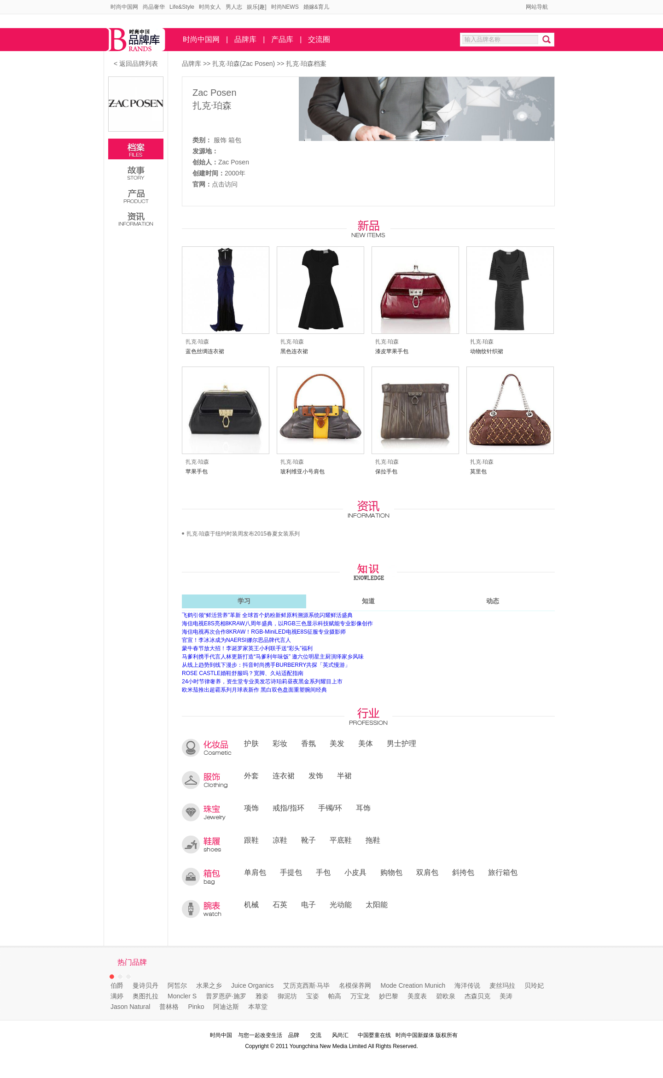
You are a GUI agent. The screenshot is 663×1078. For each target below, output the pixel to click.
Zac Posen (214, 92)
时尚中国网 (124, 7)
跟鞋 (251, 840)
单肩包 (255, 872)
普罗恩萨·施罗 (226, 996)
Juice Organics (252, 985)
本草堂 (258, 1006)
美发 (337, 743)
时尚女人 (210, 7)
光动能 (341, 904)
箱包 (234, 140)
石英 (280, 904)
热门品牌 (132, 962)
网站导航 (537, 7)
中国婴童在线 (374, 1035)
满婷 (116, 996)
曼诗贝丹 (145, 985)
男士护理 (401, 743)
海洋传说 (467, 985)
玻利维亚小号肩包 (302, 471)
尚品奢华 (154, 7)
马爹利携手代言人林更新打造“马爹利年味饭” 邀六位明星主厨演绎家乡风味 (273, 656)
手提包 (291, 872)
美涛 (506, 996)
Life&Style (181, 7)
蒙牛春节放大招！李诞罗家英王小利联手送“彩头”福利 (247, 648)
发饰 (315, 775)
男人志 (234, 7)
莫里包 (478, 471)
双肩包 (427, 872)
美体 (365, 743)
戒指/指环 (288, 808)
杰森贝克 (477, 996)
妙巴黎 (388, 996)
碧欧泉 (445, 996)
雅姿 (262, 996)
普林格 (169, 1006)
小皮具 (355, 872)
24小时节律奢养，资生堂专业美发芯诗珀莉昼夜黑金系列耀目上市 (262, 681)
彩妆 (280, 743)
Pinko (196, 1006)
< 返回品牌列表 (136, 63)
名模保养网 (355, 985)
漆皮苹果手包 (391, 351)
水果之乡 (209, 985)
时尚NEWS (285, 7)
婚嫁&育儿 (316, 7)
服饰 (220, 140)
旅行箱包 (503, 872)
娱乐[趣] (257, 7)
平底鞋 (341, 840)
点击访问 (225, 184)
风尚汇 (340, 1035)
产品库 (282, 39)
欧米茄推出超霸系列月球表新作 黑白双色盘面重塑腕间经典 (254, 690)
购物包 (391, 872)
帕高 (334, 996)
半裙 (344, 775)
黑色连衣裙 (294, 351)
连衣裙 (284, 775)
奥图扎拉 (145, 996)
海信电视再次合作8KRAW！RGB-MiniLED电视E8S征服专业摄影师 (264, 632)
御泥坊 (287, 996)
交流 (315, 1035)
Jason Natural (130, 1006)
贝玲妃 (534, 985)
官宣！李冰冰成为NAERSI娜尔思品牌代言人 (236, 640)
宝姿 (312, 996)
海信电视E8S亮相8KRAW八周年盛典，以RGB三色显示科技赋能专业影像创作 (277, 623)
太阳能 (377, 904)
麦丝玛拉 (502, 985)
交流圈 (319, 39)
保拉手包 (386, 471)
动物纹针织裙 (486, 351)
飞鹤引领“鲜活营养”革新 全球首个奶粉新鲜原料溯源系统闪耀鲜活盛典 (267, 615)
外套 (251, 775)
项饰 (251, 808)
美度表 (417, 996)
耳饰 (363, 808)
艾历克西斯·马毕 (306, 985)
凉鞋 (280, 840)
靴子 (308, 840)
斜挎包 (463, 872)
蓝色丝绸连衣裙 (205, 351)
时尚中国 (221, 1035)
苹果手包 (197, 471)
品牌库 (245, 39)
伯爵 (116, 985)
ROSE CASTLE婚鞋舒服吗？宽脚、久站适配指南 (242, 673)
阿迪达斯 (226, 1006)
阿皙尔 (177, 985)
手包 (323, 872)
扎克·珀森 (212, 105)
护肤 (251, 743)
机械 (251, 904)
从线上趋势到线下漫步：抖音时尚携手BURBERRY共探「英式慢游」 (266, 665)
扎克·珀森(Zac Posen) (244, 63)
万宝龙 (360, 996)
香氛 (308, 743)
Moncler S (182, 996)
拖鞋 (373, 840)
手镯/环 (330, 808)
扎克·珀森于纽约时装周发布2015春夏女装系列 (243, 533)
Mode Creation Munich (412, 985)
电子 (308, 904)
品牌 (293, 1035)
